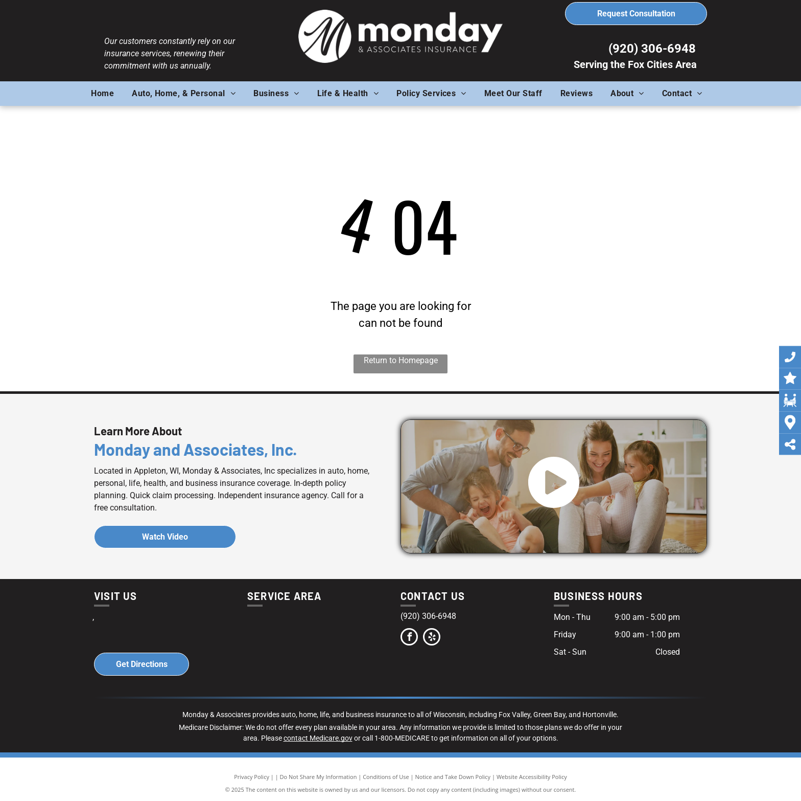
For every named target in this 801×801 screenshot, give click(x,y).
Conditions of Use (386, 777)
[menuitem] (106, 93)
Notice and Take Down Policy (453, 777)
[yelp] (431, 638)
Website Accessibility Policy (532, 777)
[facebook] (409, 638)
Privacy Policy (251, 777)
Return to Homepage (401, 360)
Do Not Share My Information (318, 777)
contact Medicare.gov (318, 738)
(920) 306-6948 (652, 48)
